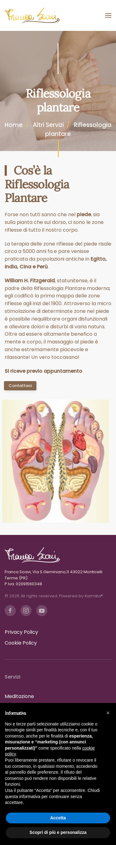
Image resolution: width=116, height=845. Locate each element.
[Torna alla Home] (32, 15)
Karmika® (94, 596)
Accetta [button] (58, 817)
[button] (108, 15)
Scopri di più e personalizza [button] (57, 832)
